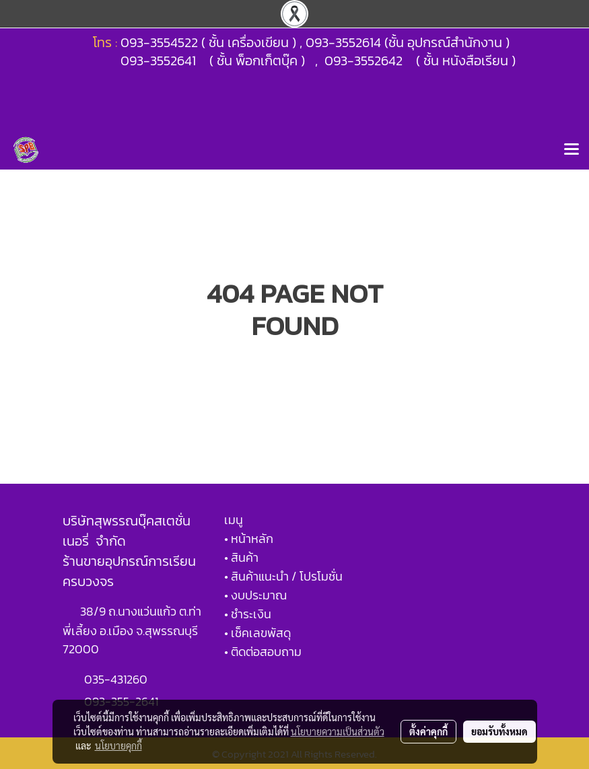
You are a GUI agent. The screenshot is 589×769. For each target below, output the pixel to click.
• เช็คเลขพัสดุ (257, 633)
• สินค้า (241, 557)
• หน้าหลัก (248, 538)
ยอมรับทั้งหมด (499, 731)
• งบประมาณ (255, 595)
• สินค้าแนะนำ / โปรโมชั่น (283, 576)
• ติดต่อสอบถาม (263, 652)
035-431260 (117, 679)
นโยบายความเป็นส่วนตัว (337, 731)
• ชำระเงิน (247, 614)
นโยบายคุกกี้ (118, 745)
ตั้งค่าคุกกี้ (428, 731)
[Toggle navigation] (571, 150)
